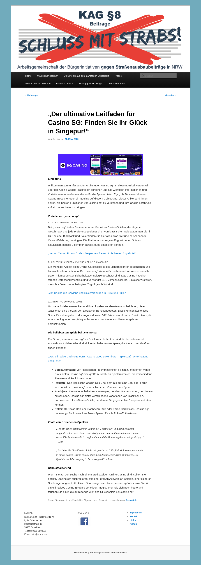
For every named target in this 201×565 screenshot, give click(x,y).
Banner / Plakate (64, 83)
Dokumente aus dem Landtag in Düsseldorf (86, 75)
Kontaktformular (117, 83)
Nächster (171, 95)
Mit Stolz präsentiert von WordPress (108, 552)
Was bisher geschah (47, 75)
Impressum (136, 512)
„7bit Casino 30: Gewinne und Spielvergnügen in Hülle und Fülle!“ (87, 292)
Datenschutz (80, 552)
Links (133, 520)
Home (28, 75)
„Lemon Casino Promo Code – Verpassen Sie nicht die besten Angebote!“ (92, 253)
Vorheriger (31, 95)
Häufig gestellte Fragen (91, 83)
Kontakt (134, 516)
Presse (118, 75)
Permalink (131, 500)
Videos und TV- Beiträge (37, 83)
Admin (133, 524)
